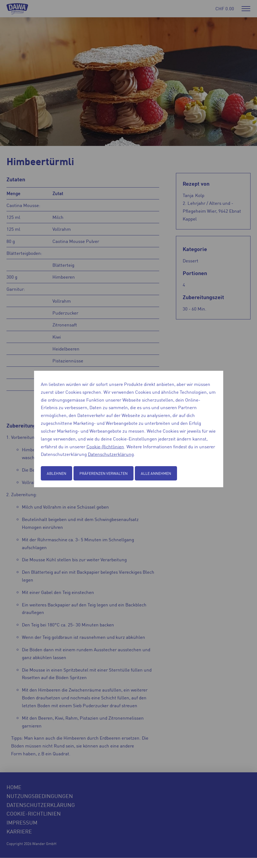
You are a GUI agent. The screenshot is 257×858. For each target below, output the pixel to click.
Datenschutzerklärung (111, 454)
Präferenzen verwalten (103, 473)
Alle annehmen (156, 473)
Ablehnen (56, 473)
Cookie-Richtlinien (105, 446)
